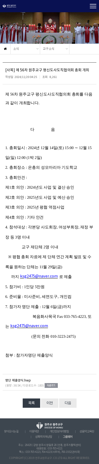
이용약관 (34, 431)
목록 (31, 403)
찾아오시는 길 (11, 431)
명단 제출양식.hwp (18, 380)
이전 (49, 403)
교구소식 (48, 49)
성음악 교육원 (86, 431)
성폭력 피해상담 (43, 437)
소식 (16, 49)
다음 (68, 403)
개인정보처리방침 (59, 431)
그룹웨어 (67, 437)
